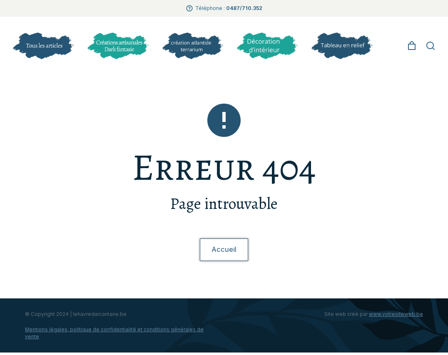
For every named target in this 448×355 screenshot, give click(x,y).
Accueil (224, 250)
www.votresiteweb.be (396, 316)
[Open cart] (412, 46)
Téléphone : (228, 8)
